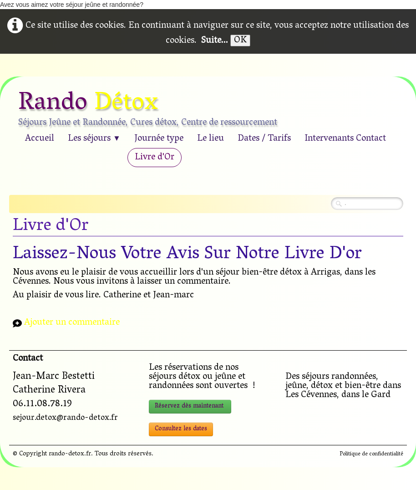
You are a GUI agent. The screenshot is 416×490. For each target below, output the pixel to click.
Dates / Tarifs (264, 139)
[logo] (151, 110)
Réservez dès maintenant (190, 406)
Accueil (39, 139)
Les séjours (94, 139)
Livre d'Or (154, 157)
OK (240, 40)
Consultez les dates (181, 429)
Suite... (214, 41)
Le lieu (210, 139)
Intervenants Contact (345, 139)
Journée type (158, 139)
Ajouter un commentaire (72, 323)
